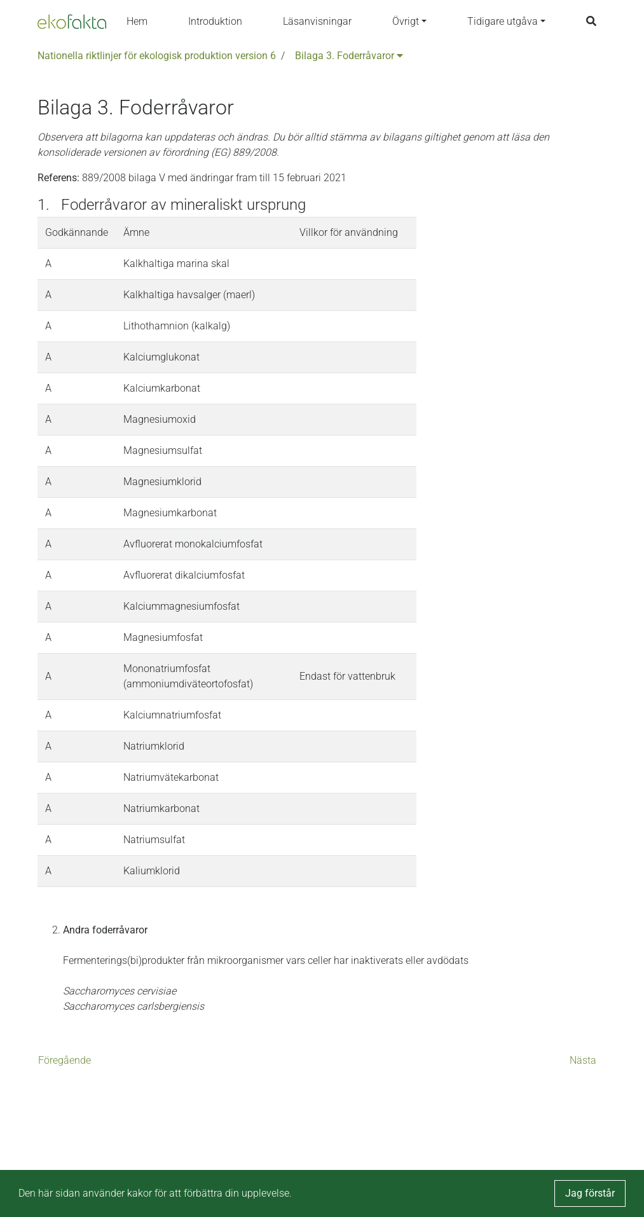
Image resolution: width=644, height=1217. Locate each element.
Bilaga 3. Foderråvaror (349, 56)
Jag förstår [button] (590, 1193)
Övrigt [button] (405, 21)
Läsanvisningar (317, 21)
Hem (137, 21)
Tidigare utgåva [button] (502, 21)
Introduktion (215, 21)
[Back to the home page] (72, 21)
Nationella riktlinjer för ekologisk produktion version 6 (157, 56)
